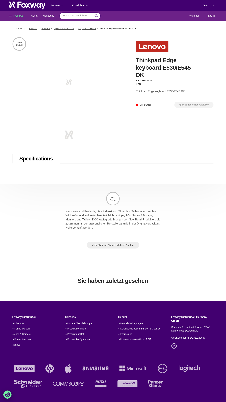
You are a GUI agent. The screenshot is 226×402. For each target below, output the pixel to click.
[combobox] (77, 15)
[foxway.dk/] (27, 5)
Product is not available (194, 104)
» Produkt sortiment (75, 328)
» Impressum (125, 334)
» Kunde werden (21, 328)
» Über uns (18, 323)
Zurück (19, 28)
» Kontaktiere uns (21, 339)
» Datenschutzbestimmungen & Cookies (139, 328)
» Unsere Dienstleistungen (79, 323)
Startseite (33, 28)
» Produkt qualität (74, 334)
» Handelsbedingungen (130, 323)
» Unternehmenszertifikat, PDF (134, 339)
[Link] (174, 345)
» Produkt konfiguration (77, 339)
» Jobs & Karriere (21, 334)
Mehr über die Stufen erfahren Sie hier (113, 245)
